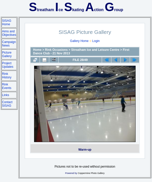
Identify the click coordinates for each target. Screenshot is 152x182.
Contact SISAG (7, 103)
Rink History (6, 75)
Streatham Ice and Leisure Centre (95, 50)
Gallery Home (79, 41)
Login (95, 41)
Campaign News (9, 43)
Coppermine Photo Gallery (91, 173)
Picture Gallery (7, 54)
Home (37, 50)
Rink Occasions (56, 50)
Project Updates (7, 65)
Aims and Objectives (9, 33)
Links (5, 95)
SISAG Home (6, 22)
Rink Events (6, 86)
